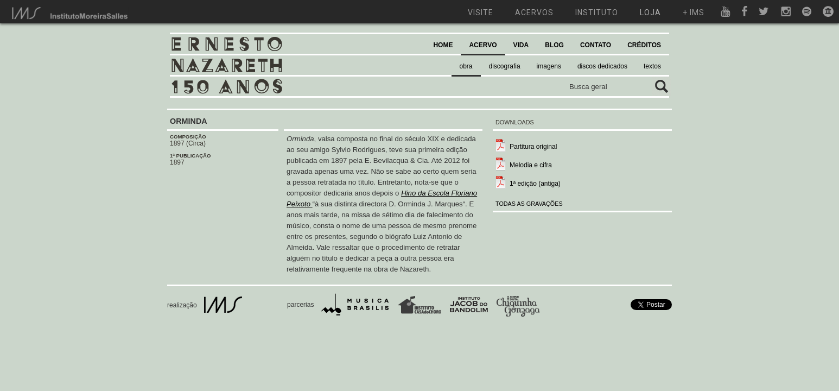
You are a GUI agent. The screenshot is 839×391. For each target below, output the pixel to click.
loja (650, 12)
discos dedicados (602, 66)
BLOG (554, 45)
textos (652, 66)
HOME (443, 45)
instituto (596, 12)
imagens (549, 66)
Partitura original (533, 146)
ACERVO (483, 45)
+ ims (693, 12)
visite (480, 12)
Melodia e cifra (531, 165)
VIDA (521, 45)
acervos (534, 12)
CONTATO (595, 45)
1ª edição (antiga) (535, 183)
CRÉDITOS (644, 45)
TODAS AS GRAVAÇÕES (529, 203)
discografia (504, 66)
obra (466, 66)
